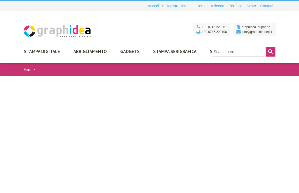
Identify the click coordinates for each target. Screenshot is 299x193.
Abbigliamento (90, 51)
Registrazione (176, 6)
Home (27, 69)
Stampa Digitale (42, 51)
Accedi (153, 6)
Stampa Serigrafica (174, 51)
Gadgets (130, 51)
